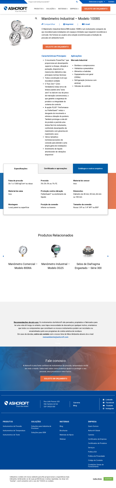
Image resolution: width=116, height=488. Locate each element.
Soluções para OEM (38, 432)
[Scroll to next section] (58, 342)
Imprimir (68, 24)
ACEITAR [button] (108, 479)
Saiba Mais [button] (97, 479)
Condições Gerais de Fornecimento (96, 466)
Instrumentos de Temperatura (14, 431)
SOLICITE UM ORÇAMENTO (96, 9)
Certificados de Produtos (97, 443)
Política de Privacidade (96, 456)
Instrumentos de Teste (11, 435)
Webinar (63, 439)
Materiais (62, 9)
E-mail (86, 24)
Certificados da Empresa (97, 439)
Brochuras (63, 431)
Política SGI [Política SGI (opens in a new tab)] (92, 452)
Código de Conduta (95, 460)
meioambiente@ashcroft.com (55, 337)
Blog (75, 406)
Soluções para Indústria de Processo (41, 427)
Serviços (91, 448)
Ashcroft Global (94, 431)
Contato (111, 2)
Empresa (73, 9)
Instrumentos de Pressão (12, 426)
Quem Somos (93, 426)
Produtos (38, 9)
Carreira (76, 403)
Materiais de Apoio (67, 435)
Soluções (50, 9)
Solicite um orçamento (55, 379)
